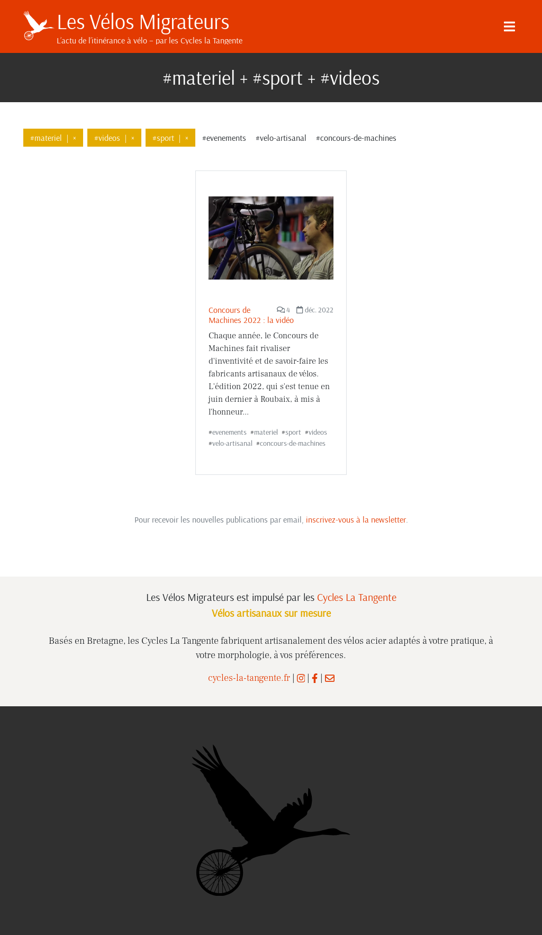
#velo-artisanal (281, 137)
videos (318, 432)
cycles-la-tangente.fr (249, 678)
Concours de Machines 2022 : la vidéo (251, 314)
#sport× (170, 137)
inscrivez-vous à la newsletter (356, 519)
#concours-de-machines (356, 137)
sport (293, 432)
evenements (229, 432)
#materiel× (53, 137)
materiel (266, 432)
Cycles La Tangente (356, 597)
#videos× (114, 137)
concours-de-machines (293, 443)
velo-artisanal (232, 443)
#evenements (224, 137)
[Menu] (509, 26)
